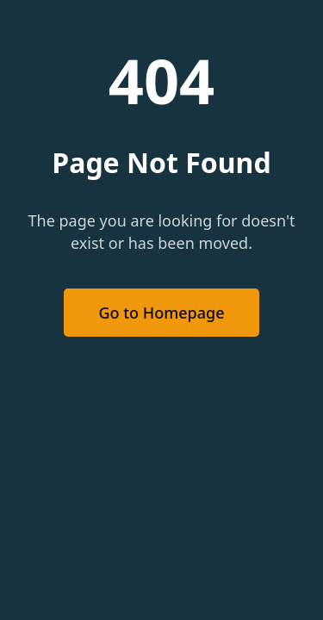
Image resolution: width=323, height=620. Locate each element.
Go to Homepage (161, 312)
